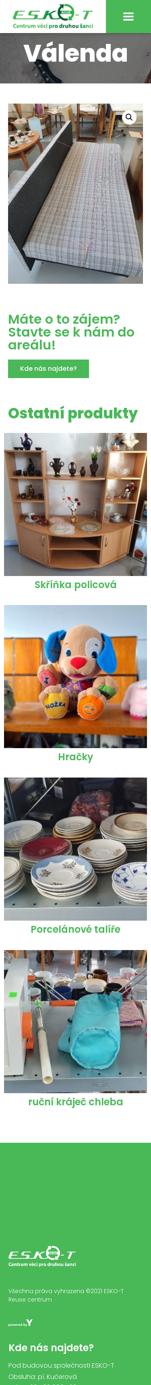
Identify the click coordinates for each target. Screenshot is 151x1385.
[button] (48, 379)
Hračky (75, 767)
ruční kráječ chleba (75, 1112)
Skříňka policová (76, 594)
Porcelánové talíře (75, 939)
